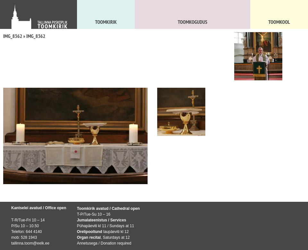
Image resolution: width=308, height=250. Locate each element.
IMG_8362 (12, 36)
